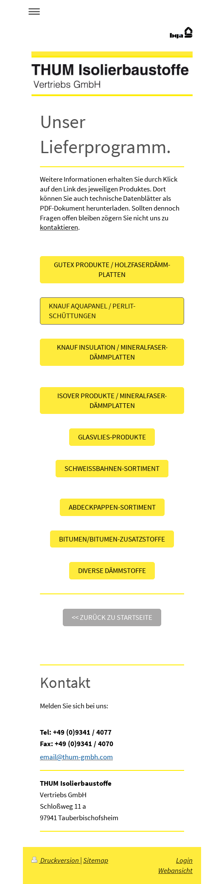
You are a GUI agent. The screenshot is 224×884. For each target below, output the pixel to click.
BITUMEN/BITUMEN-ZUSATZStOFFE (112, 539)
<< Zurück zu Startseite (112, 617)
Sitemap (95, 860)
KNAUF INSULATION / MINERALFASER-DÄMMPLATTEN (112, 352)
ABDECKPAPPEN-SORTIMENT (112, 507)
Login (184, 860)
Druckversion (55, 860)
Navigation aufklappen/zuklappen (112, 11)
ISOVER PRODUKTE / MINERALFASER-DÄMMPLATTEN (112, 400)
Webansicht (175, 870)
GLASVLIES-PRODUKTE (112, 437)
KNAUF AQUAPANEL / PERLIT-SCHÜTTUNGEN (92, 310)
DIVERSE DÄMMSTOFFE (112, 570)
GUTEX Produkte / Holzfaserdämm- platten (112, 269)
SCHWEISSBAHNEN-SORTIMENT (112, 468)
